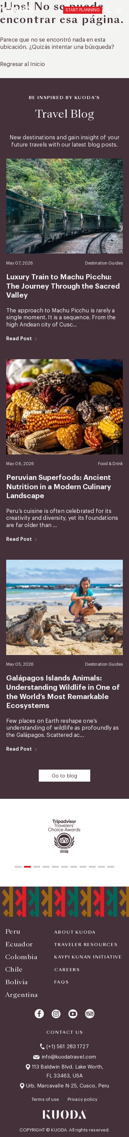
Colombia (21, 957)
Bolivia (16, 982)
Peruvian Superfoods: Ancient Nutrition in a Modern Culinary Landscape (58, 487)
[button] (18, 867)
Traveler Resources (85, 944)
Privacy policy (82, 1099)
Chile (14, 969)
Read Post (19, 338)
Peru (12, 931)
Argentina (21, 994)
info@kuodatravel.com (69, 1057)
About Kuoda (75, 932)
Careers (67, 970)
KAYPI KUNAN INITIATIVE (88, 957)
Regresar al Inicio (22, 64)
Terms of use (46, 1099)
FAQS (61, 982)
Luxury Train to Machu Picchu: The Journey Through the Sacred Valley (63, 286)
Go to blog (65, 776)
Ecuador (19, 944)
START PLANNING (83, 10)
